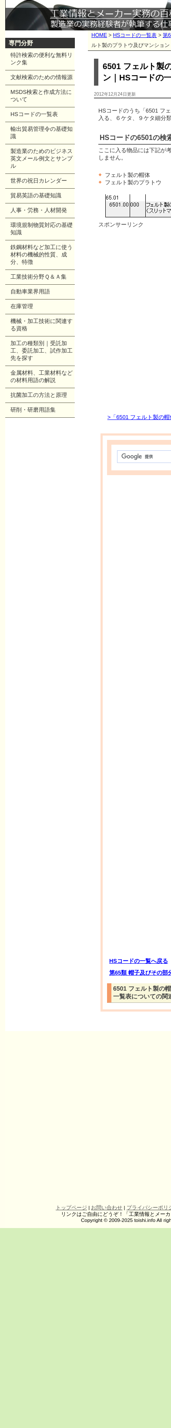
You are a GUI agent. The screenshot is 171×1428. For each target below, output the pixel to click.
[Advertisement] (81, 320)
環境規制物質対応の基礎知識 (41, 229)
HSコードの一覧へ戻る (138, 961)
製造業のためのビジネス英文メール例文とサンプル (41, 158)
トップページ (71, 1207)
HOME (99, 35)
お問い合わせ (106, 1207)
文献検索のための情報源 (41, 77)
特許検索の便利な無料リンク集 (41, 59)
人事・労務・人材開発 (38, 210)
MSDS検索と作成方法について (41, 96)
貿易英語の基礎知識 (35, 195)
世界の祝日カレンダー (38, 180)
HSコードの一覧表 (135, 35)
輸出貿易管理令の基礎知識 (41, 133)
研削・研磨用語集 (33, 409)
